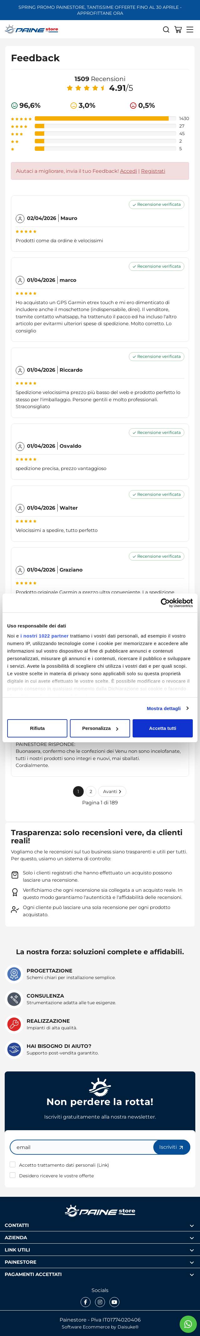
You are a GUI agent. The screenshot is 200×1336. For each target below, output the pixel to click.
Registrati (153, 171)
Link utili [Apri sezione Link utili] (99, 1249)
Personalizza (100, 728)
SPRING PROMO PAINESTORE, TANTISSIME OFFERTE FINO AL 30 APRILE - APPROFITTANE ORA (100, 10)
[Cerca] (166, 29)
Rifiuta (37, 728)
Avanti (112, 791)
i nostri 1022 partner (44, 635)
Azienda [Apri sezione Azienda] (99, 1237)
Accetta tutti (162, 728)
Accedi (128, 171)
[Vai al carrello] (178, 29)
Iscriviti (171, 1147)
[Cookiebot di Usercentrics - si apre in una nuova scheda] (165, 603)
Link (103, 1165)
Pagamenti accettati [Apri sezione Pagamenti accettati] (99, 1274)
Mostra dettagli (164, 708)
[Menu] (190, 29)
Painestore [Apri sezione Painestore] (99, 1262)
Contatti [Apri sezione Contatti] (99, 1225)
